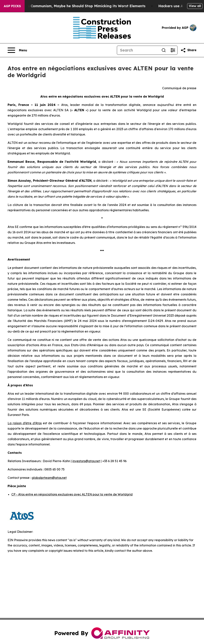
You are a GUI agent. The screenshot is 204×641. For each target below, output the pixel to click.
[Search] (138, 50)
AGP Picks (12, 6)
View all (195, 6)
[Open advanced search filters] (172, 50)
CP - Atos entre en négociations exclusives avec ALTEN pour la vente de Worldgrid (72, 494)
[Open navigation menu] (17, 50)
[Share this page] (188, 50)
